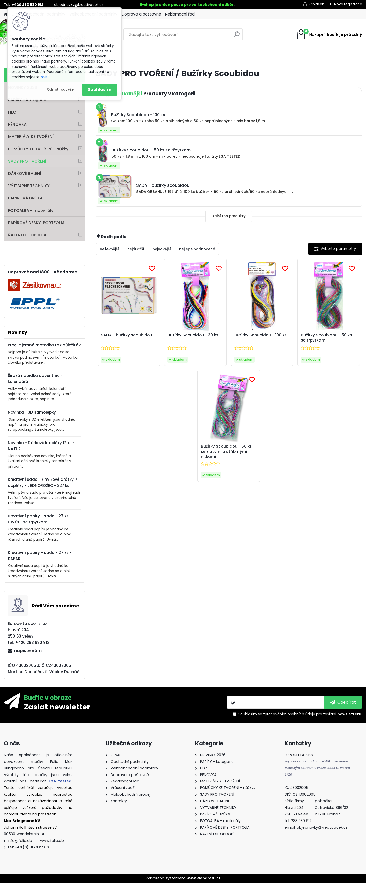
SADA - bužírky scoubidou (126, 335)
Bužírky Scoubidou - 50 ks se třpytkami (326, 338)
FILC (12, 112)
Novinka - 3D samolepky (32, 412)
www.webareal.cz (204, 878)
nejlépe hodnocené (197, 249)
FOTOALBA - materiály (30, 210)
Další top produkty (229, 216)
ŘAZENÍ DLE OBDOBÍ (27, 235)
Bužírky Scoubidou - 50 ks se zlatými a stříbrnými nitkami (226, 451)
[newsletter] (343, 702)
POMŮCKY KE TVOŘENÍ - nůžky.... (40, 149)
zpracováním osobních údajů (289, 714)
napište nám (28, 651)
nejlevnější (109, 249)
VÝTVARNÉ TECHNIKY (29, 186)
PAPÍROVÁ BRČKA (25, 198)
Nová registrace (348, 4)
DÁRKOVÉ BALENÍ (24, 173)
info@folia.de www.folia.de (36, 840)
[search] (237, 36)
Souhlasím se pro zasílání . (300, 714)
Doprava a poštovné (141, 14)
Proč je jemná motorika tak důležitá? (44, 345)
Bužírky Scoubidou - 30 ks (192, 335)
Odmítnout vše (60, 89)
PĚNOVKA (17, 124)
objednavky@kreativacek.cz (78, 4)
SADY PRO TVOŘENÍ (27, 161)
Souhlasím (99, 89)
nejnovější (161, 249)
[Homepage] (5, 14)
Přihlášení (317, 4)
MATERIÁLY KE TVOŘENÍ (31, 137)
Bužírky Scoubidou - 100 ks (260, 335)
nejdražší (135, 249)
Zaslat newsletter (57, 706)
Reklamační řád (180, 14)
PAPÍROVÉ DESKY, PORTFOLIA (36, 223)
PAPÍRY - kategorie (27, 100)
